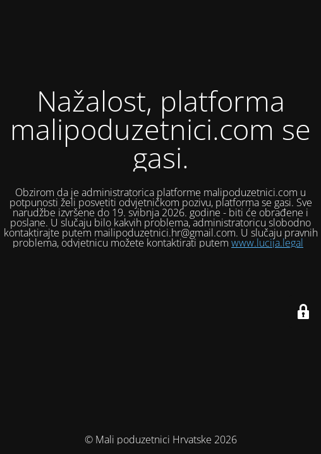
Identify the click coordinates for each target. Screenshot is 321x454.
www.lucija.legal (267, 243)
